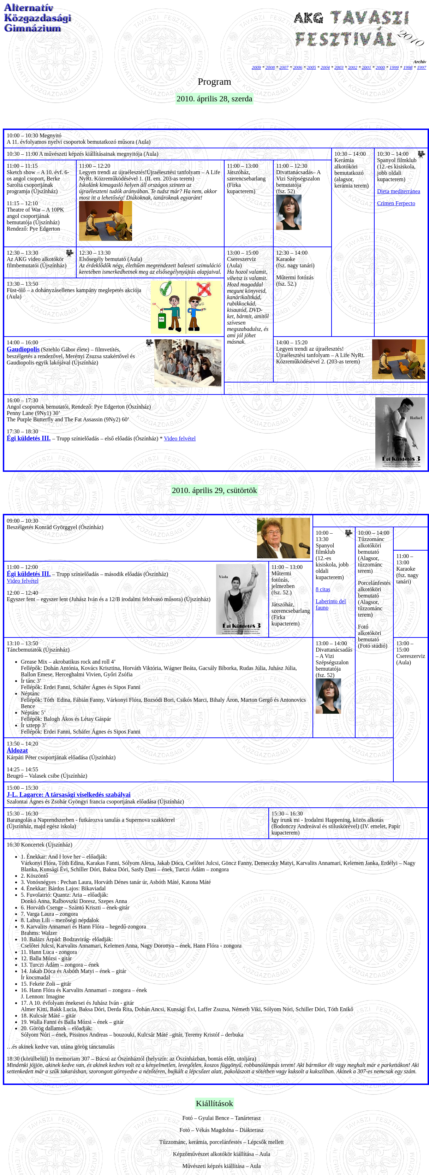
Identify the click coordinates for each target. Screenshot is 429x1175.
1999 (394, 67)
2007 (283, 67)
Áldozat (17, 750)
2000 (380, 67)
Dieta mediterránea (398, 191)
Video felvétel (180, 438)
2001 (366, 67)
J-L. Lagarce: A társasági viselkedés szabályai (69, 794)
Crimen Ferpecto (396, 203)
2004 (325, 67)
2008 (270, 67)
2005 (311, 67)
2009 (256, 67)
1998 (407, 67)
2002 (352, 67)
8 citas (323, 589)
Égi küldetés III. (29, 438)
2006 (297, 67)
